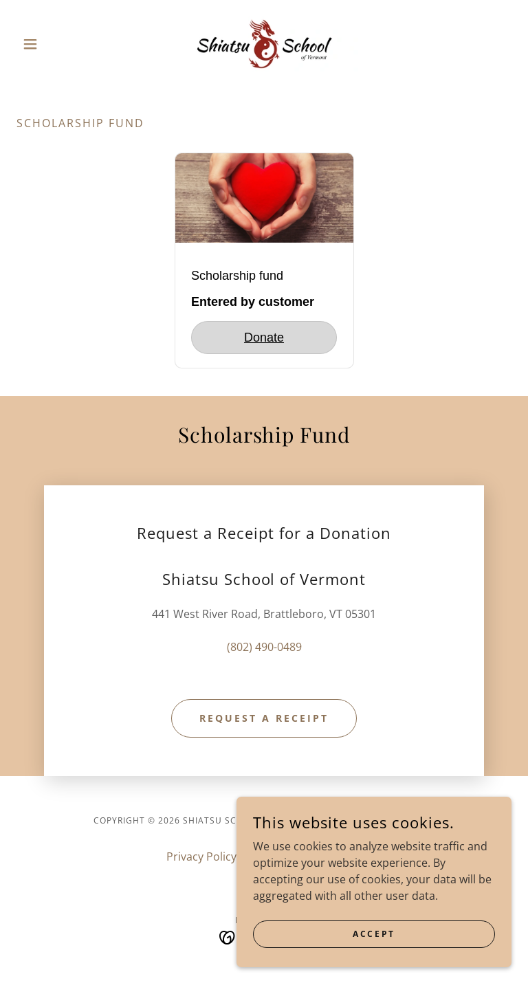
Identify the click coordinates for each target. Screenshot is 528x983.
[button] (53, 44)
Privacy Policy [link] (201, 856)
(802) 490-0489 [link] (264, 646)
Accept (374, 934)
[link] (264, 43)
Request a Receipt (264, 718)
